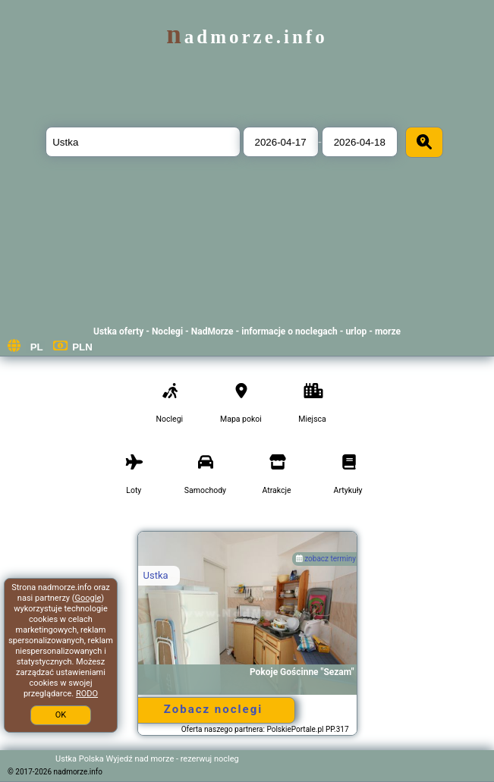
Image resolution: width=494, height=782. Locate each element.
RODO (87, 694)
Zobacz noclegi (213, 709)
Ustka (155, 575)
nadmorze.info (246, 37)
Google (88, 598)
